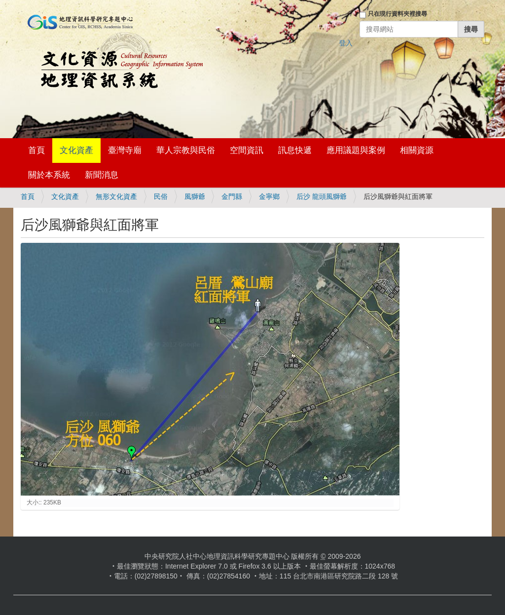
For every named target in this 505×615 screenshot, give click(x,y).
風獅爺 (194, 196)
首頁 (36, 150)
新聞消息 (101, 175)
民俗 (161, 196)
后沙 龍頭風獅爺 (321, 196)
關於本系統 (49, 175)
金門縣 (231, 196)
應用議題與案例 (355, 150)
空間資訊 (246, 150)
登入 (346, 43)
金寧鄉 (269, 196)
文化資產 (76, 150)
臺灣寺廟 (125, 150)
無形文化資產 (116, 196)
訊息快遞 (295, 150)
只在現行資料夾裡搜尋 (397, 13)
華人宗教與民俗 (185, 150)
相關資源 (416, 150)
